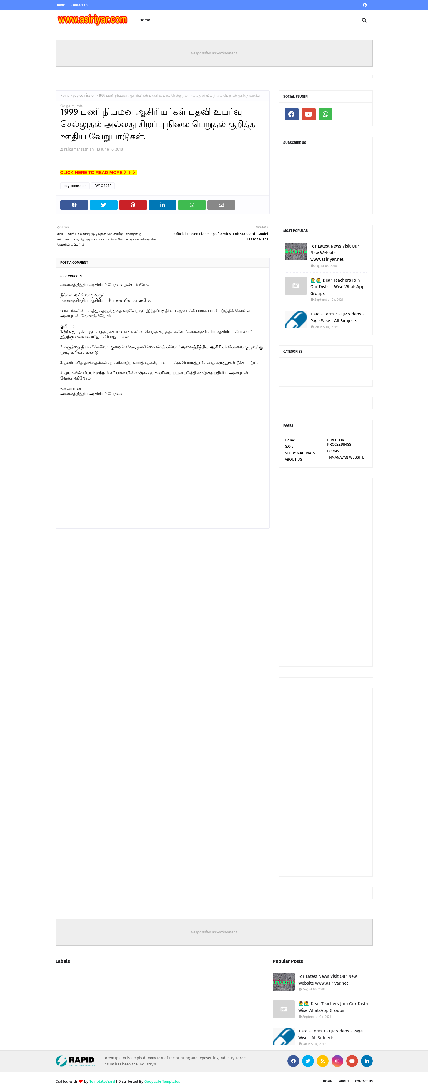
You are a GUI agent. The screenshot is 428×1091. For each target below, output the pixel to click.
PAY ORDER (102, 186)
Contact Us (79, 5)
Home (60, 5)
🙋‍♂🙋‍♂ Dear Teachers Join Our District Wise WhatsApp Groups (337, 287)
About (344, 1081)
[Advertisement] (326, 572)
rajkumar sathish (79, 149)
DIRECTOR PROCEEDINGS (339, 442)
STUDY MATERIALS (300, 453)
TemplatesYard (102, 1081)
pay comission (84, 95)
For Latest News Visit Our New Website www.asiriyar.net (334, 252)
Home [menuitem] (144, 20)
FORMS (333, 451)
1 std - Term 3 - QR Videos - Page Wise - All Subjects (337, 317)
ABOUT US (293, 459)
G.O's (289, 446)
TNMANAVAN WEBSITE (345, 457)
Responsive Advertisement (214, 53)
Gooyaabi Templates (162, 1081)
